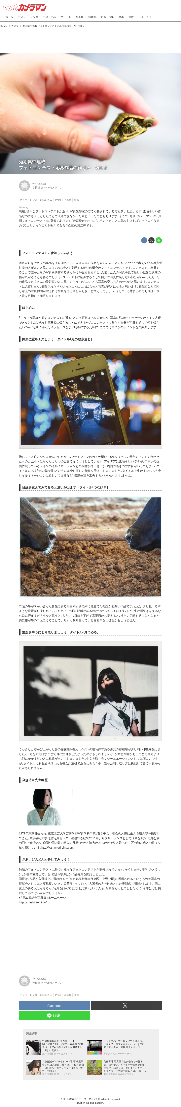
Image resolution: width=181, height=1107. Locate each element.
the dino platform (94, 1102)
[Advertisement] (90, 39)
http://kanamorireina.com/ (57, 847)
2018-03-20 (39, 184)
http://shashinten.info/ (33, 902)
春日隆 (36, 187)
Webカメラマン (53, 187)
